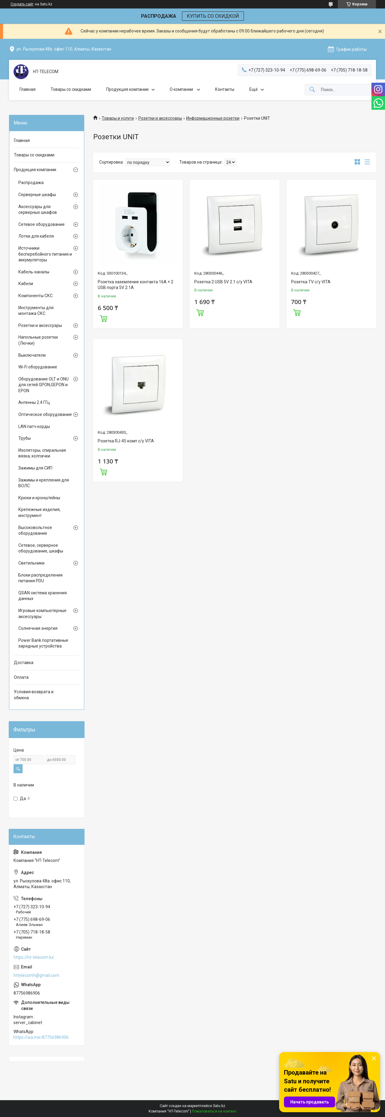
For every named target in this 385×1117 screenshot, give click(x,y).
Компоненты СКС (35, 295)
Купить (103, 318)
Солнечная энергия (37, 628)
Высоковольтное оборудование (35, 530)
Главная (27, 89)
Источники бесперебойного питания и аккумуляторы (45, 254)
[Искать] (312, 89)
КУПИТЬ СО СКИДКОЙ (213, 16)
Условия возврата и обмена (34, 694)
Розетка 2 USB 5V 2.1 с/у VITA (223, 281)
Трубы (24, 438)
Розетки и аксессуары (160, 118)
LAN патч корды (34, 426)
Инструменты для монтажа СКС (36, 310)
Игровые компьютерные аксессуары (42, 613)
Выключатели (32, 355)
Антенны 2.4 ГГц (34, 402)
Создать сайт (22, 4)
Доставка (23, 662)
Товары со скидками (71, 89)
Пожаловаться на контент (214, 1111)
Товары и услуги (118, 118)
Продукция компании (127, 89)
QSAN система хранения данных (42, 595)
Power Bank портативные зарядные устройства (43, 643)
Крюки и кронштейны (39, 497)
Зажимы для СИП (35, 468)
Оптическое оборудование (45, 414)
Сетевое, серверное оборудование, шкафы (40, 548)
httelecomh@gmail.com (36, 975)
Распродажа (31, 182)
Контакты (224, 89)
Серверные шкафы (37, 194)
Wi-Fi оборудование (37, 367)
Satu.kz (219, 1106)
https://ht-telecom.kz (34, 957)
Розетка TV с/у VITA (311, 281)
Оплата (21, 677)
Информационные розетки (212, 118)
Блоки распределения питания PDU (40, 578)
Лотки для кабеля (36, 236)
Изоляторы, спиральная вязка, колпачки (42, 453)
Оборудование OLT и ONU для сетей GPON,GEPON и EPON (43, 385)
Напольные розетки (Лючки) (38, 340)
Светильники (31, 563)
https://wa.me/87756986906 (41, 1037)
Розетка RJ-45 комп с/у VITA (126, 440)
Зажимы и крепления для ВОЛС (43, 483)
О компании (182, 89)
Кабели (25, 283)
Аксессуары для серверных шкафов (37, 209)
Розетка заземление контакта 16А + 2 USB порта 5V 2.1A (135, 284)
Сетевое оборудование (41, 224)
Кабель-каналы (33, 271)
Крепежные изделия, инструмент (39, 512)
